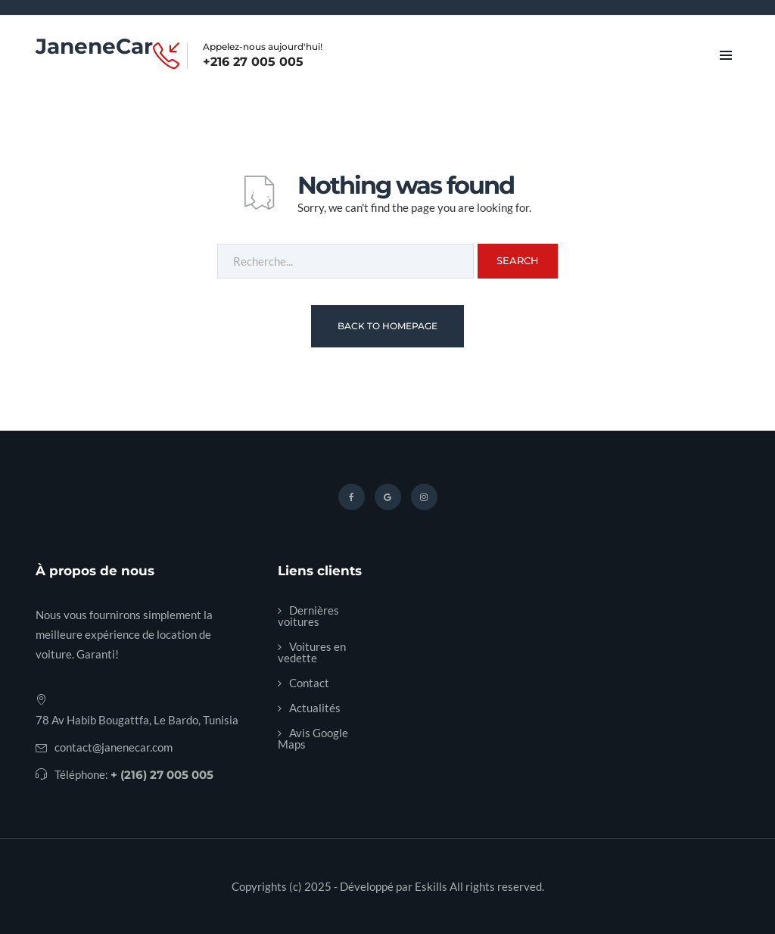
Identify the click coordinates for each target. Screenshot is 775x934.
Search (517, 260)
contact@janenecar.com (113, 747)
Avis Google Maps (313, 738)
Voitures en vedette (312, 652)
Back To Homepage (387, 326)
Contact (309, 683)
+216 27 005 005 (253, 62)
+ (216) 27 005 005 (161, 774)
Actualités (315, 708)
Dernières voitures (308, 615)
